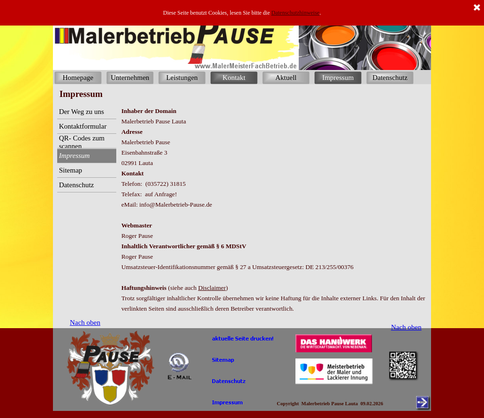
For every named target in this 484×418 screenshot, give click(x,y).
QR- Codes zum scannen (82, 142)
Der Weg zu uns (81, 111)
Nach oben (406, 327)
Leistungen (182, 77)
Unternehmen (130, 77)
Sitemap (70, 170)
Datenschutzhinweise (295, 12)
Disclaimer (211, 287)
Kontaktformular (83, 126)
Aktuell (286, 77)
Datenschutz (389, 77)
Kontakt (234, 77)
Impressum (338, 77)
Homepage (78, 77)
